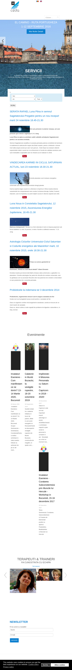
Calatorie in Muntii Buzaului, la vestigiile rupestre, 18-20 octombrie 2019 (30, 387)
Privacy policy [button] (8, 667)
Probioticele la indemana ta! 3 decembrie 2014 (34, 290)
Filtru (13, 105)
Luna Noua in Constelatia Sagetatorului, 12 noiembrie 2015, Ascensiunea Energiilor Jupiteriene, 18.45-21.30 (33, 208)
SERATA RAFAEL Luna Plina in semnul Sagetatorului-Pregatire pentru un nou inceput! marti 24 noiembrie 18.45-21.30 (34, 116)
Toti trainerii (36, 566)
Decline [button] (45, 665)
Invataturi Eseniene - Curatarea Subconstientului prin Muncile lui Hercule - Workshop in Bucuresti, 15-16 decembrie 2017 (47, 488)
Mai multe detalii (36, 31)
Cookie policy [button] (33, 664)
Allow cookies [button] (60, 665)
